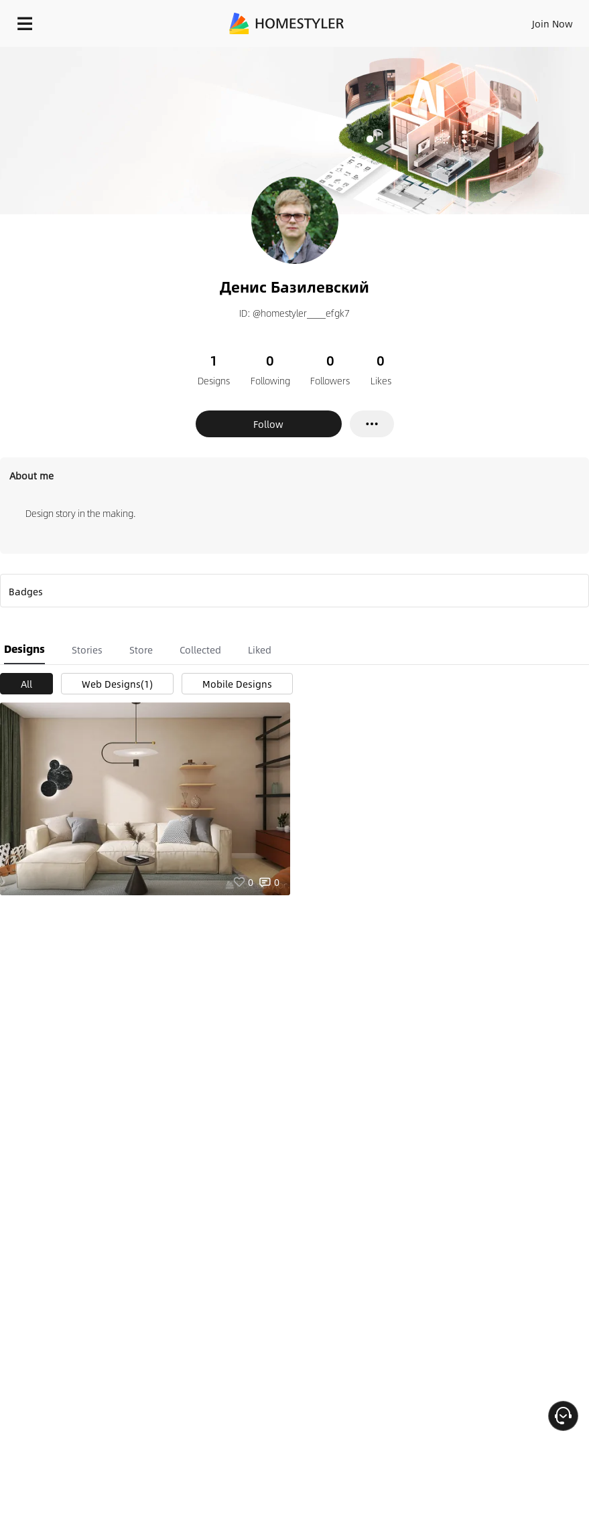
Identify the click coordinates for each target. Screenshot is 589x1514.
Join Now (552, 23)
